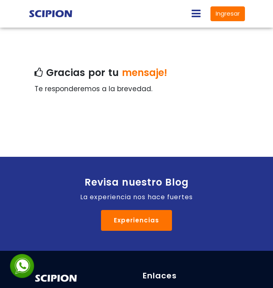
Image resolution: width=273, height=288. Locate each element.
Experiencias (136, 220)
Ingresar (228, 13)
